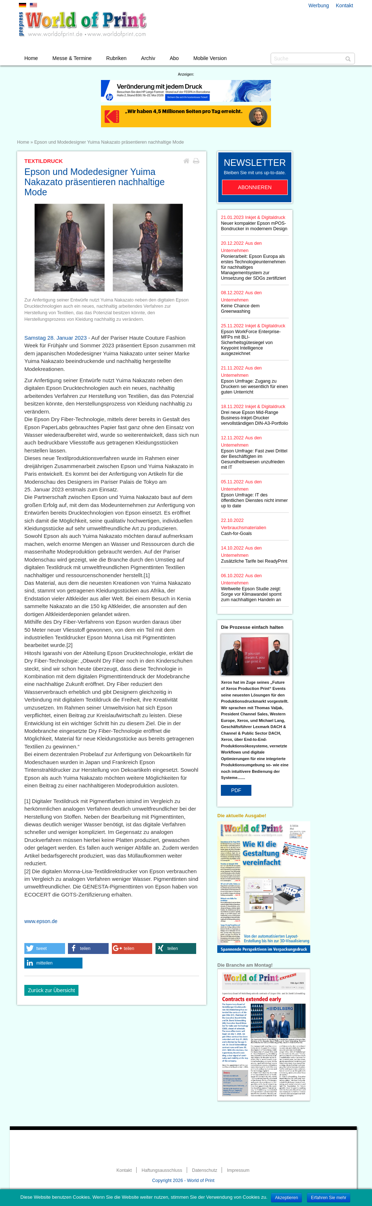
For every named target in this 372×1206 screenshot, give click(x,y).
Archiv (148, 58)
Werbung (318, 5)
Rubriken (116, 58)
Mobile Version (210, 58)
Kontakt (344, 5)
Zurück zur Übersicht (51, 990)
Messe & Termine (72, 58)
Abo (174, 58)
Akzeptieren (286, 1197)
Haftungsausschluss (162, 1170)
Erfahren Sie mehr (328, 1197)
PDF (236, 790)
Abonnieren (255, 187)
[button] (44, 948)
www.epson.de (40, 921)
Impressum (238, 1170)
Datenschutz (204, 1170)
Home (31, 58)
